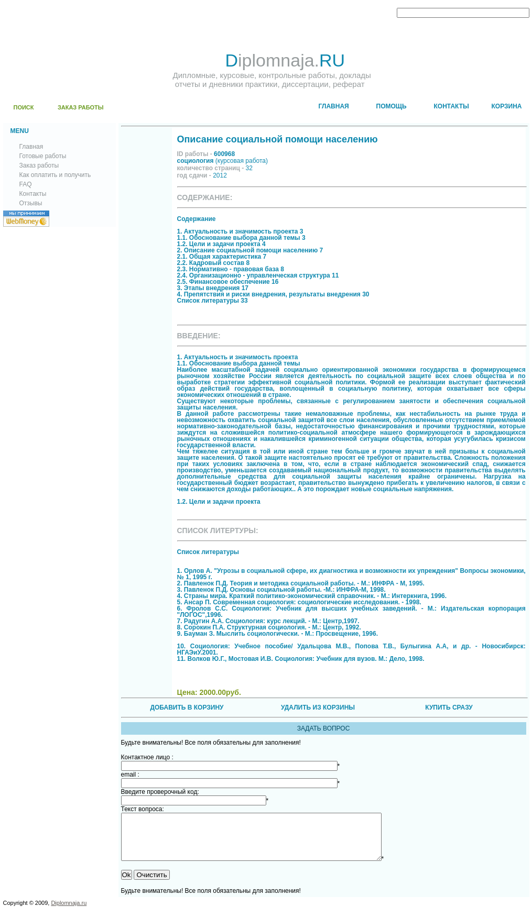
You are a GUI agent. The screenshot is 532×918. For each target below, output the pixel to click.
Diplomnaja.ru (68, 912)
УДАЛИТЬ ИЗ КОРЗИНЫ (318, 707)
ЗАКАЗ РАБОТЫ (81, 107)
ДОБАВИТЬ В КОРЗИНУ (186, 707)
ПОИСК (24, 107)
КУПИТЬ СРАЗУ (448, 707)
